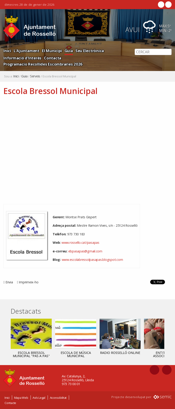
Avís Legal (39, 398)
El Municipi (52, 50)
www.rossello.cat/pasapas (80, 242)
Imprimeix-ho (28, 282)
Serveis (35, 76)
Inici (7, 50)
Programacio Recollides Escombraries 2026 (42, 64)
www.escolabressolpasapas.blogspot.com (92, 259)
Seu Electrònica (89, 50)
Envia (9, 282)
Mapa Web (21, 398)
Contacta (52, 58)
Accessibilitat (58, 398)
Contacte (10, 403)
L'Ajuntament (26, 50)
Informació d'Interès (22, 58)
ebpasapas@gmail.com (85, 251)
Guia (68, 50)
